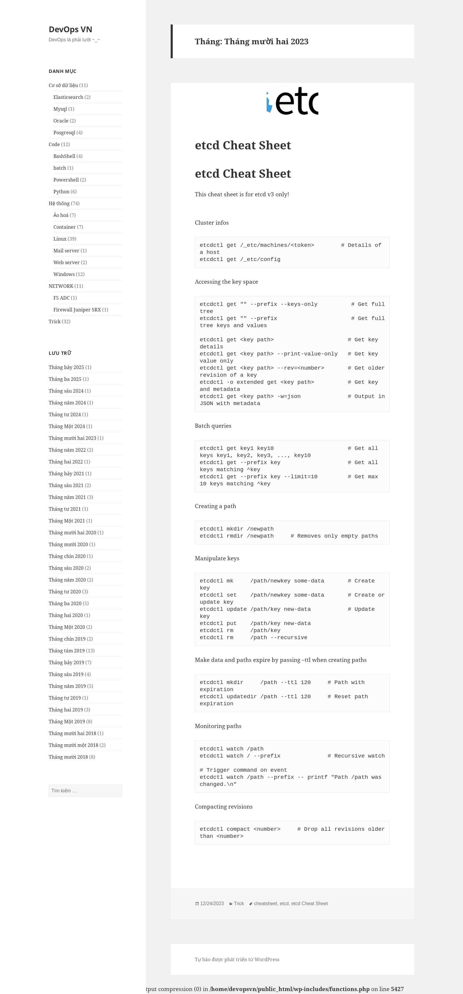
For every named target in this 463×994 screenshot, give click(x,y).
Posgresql (64, 132)
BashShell (64, 156)
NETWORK (61, 286)
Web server (66, 262)
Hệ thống (59, 203)
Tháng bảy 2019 (66, 662)
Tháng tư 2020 (65, 591)
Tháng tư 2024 (65, 414)
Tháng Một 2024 (67, 426)
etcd (284, 903)
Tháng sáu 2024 (66, 391)
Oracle (61, 120)
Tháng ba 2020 (65, 603)
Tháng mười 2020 (68, 544)
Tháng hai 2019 (66, 709)
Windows (64, 274)
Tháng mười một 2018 (73, 745)
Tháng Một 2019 (67, 721)
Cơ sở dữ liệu (63, 85)
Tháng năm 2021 (67, 497)
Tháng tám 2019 (67, 650)
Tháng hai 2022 (66, 461)
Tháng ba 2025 (65, 379)
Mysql (60, 109)
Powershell (66, 180)
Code (54, 144)
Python (61, 191)
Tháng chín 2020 (67, 556)
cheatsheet (265, 903)
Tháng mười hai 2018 (72, 733)
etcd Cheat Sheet (243, 145)
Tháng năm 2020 (67, 580)
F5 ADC (61, 298)
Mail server (66, 250)
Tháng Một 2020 (67, 627)
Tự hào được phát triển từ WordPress (237, 959)
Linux (59, 239)
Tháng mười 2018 (68, 757)
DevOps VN (70, 29)
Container (64, 227)
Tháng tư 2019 (65, 698)
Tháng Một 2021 (67, 521)
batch (59, 168)
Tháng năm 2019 (67, 686)
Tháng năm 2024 (67, 402)
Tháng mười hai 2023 (72, 438)
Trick (55, 321)
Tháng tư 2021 (65, 509)
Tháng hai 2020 (66, 615)
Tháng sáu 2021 (66, 485)
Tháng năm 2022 (67, 450)
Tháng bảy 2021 (66, 473)
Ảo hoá (61, 215)
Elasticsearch (68, 97)
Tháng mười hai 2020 (72, 532)
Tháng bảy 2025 (66, 367)
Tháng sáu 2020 (66, 568)
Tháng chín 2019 (67, 639)
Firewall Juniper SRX (77, 309)
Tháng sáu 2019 (66, 674)
